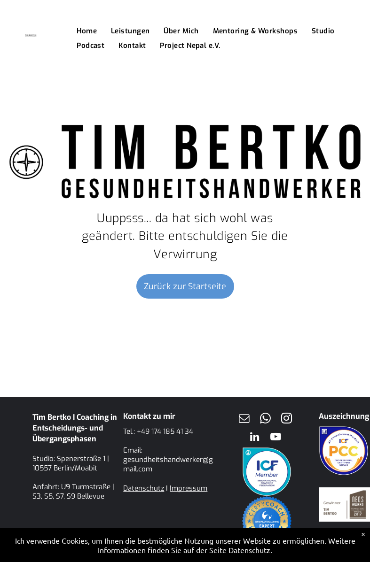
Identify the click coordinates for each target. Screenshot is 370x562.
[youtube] (276, 438)
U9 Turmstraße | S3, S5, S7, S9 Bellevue (73, 491)
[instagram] (286, 419)
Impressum (188, 488)
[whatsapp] (265, 419)
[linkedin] (255, 438)
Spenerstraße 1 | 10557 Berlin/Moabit (70, 463)
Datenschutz (143, 488)
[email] (244, 419)
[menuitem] (87, 31)
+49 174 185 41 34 (165, 431)
